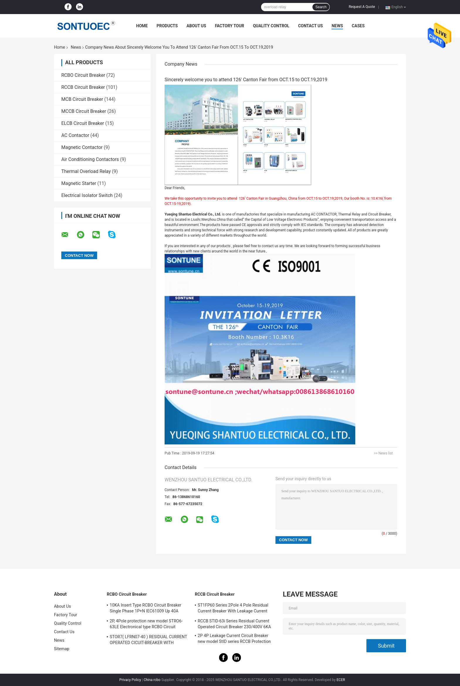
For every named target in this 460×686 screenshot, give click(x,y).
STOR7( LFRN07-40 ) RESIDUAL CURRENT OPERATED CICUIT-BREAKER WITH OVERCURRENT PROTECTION (148, 640)
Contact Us (310, 25)
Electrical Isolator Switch (87, 195)
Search (321, 7)
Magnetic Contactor (82, 147)
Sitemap (61, 648)
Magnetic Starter (78, 183)
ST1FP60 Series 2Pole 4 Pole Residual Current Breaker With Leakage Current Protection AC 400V (233, 609)
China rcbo (152, 680)
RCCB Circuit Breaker (83, 87)
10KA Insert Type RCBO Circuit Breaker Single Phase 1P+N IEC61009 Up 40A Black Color (145, 609)
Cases (358, 25)
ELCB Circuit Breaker (82, 123)
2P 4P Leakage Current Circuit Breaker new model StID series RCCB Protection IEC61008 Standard (234, 639)
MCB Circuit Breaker (82, 99)
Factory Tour (229, 25)
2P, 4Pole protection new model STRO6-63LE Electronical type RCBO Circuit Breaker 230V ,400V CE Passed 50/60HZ (147, 625)
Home (142, 25)
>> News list (383, 453)
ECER (340, 680)
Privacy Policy (130, 680)
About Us (196, 25)
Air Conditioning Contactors (90, 159)
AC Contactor (75, 135)
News (337, 25)
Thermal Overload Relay (86, 171)
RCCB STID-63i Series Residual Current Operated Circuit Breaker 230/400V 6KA (234, 624)
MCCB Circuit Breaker (83, 111)
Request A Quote (362, 7)
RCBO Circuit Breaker (83, 75)
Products (167, 25)
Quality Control (271, 25)
